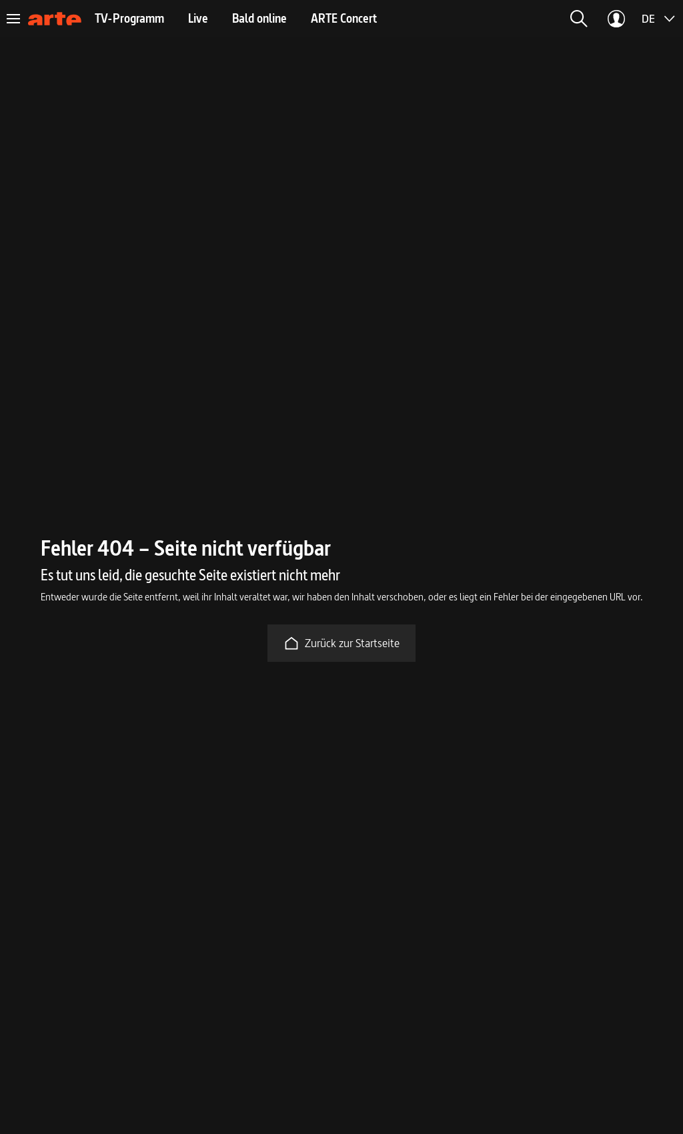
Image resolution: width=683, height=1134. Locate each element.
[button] (579, 18)
